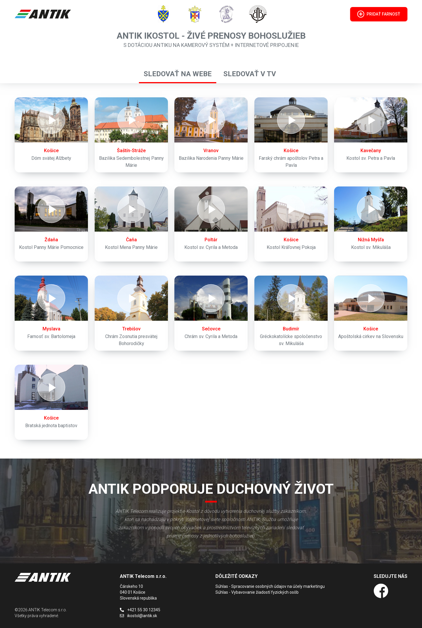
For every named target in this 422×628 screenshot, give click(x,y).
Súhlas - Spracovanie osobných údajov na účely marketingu (270, 586)
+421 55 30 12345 (140, 609)
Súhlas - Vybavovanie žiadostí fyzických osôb (257, 592)
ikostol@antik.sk (138, 615)
